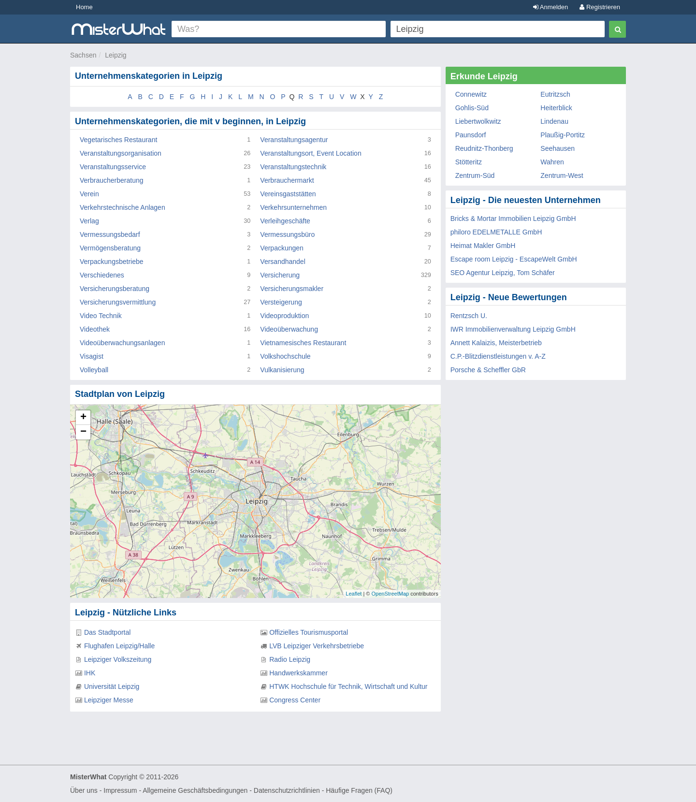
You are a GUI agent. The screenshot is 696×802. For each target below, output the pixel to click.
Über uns (84, 790)
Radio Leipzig (289, 659)
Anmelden (550, 7)
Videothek (95, 329)
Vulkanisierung (282, 370)
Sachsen (83, 55)
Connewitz (471, 94)
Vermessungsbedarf (110, 234)
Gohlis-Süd (472, 108)
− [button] (83, 432)
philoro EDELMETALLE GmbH (496, 232)
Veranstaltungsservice (113, 167)
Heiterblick (556, 108)
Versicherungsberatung (114, 288)
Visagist (91, 356)
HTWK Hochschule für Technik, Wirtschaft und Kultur (348, 686)
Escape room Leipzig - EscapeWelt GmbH (513, 259)
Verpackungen (282, 248)
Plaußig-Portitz (562, 135)
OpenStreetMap (390, 594)
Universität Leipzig (111, 686)
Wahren (552, 162)
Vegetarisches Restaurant (118, 140)
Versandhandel (282, 261)
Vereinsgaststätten (288, 194)
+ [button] (83, 417)
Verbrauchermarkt (287, 180)
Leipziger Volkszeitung (117, 659)
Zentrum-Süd (475, 175)
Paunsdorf (470, 135)
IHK (89, 673)
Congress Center (294, 700)
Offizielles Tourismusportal (308, 632)
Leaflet (354, 594)
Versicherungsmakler (291, 288)
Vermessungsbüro (287, 234)
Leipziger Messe (108, 700)
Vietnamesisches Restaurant (303, 343)
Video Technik (101, 316)
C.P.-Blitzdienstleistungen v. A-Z (498, 356)
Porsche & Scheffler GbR (488, 370)
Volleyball (94, 370)
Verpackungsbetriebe (112, 261)
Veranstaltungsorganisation (120, 153)
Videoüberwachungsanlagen (122, 343)
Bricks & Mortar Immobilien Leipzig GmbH (513, 218)
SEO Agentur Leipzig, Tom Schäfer (502, 273)
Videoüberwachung (289, 329)
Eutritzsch (555, 94)
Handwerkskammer (298, 673)
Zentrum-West (561, 175)
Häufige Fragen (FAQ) (359, 790)
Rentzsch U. (468, 316)
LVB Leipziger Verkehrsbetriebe (316, 646)
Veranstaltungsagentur (294, 140)
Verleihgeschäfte (285, 221)
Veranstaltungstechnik (293, 167)
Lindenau (554, 121)
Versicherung (280, 275)
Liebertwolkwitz (478, 121)
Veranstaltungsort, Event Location (310, 153)
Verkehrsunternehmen (293, 207)
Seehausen (557, 148)
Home (84, 7)
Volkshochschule (285, 356)
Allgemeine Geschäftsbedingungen (195, 790)
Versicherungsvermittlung (118, 302)
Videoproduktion (284, 316)
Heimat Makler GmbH (483, 245)
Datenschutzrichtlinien (287, 790)
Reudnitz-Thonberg (484, 148)
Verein (89, 194)
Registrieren (600, 7)
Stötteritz (468, 162)
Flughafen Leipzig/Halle (119, 646)
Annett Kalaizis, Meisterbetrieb (496, 343)
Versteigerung (281, 302)
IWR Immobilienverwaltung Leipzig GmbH (513, 329)
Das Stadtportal (107, 632)
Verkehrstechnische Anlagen (122, 207)
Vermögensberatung (110, 248)
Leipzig (115, 55)
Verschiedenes (102, 275)
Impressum (120, 790)
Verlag (89, 221)
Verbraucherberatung (112, 180)
